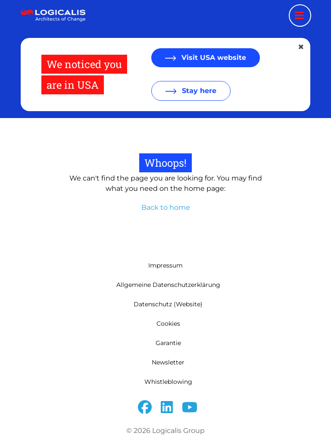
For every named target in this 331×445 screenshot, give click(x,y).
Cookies (168, 323)
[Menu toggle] (300, 15)
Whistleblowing (168, 382)
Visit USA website (212, 57)
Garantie (168, 343)
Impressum (165, 265)
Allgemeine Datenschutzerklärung (168, 285)
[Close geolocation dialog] (302, 47)
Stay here (198, 91)
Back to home (165, 207)
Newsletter (168, 362)
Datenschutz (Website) (168, 304)
